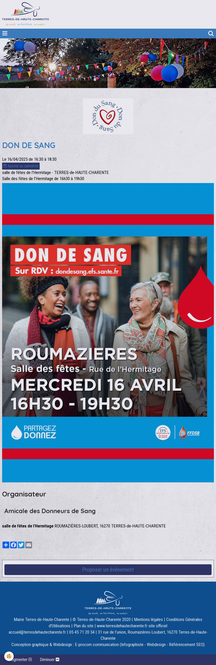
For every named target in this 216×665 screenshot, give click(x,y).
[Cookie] (9, 656)
